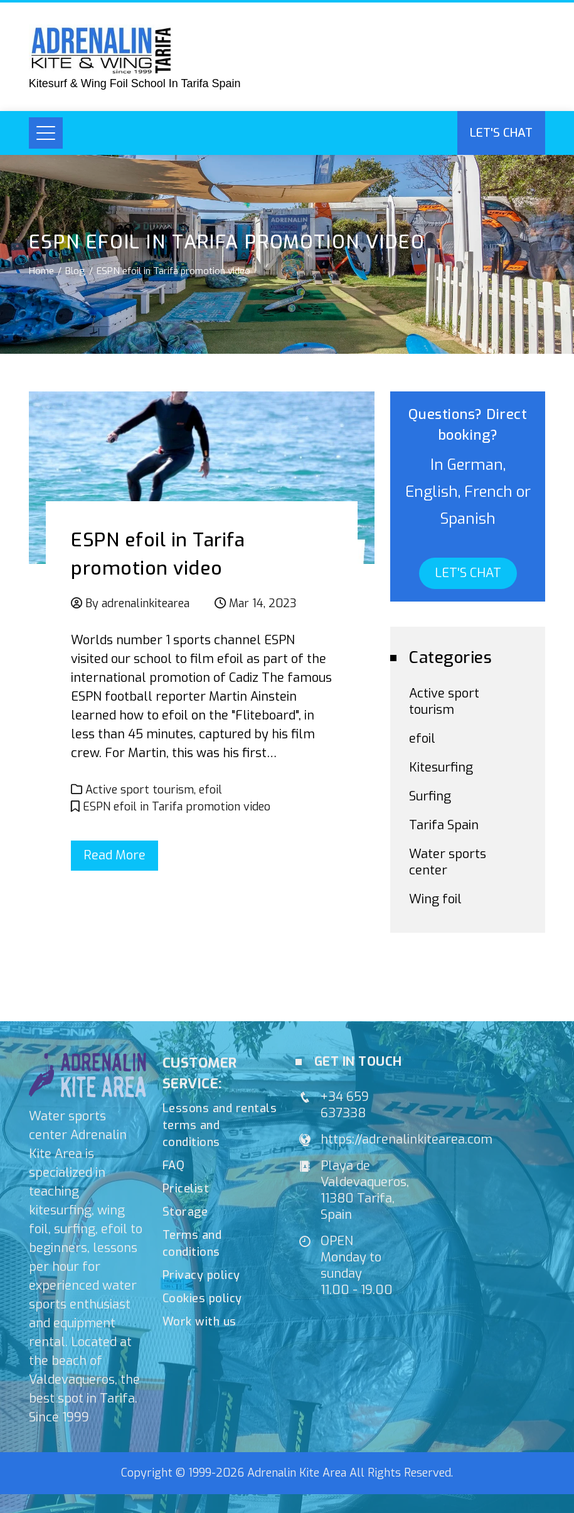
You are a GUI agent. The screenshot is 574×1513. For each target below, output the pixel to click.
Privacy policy (201, 1275)
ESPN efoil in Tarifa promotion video (176, 806)
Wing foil (435, 899)
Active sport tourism (139, 789)
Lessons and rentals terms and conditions (219, 1125)
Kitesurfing (441, 767)
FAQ (173, 1165)
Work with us (199, 1321)
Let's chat (501, 133)
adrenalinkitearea (145, 603)
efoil (210, 789)
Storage (185, 1211)
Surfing (430, 796)
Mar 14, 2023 (263, 603)
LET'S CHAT (468, 573)
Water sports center (447, 862)
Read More (114, 855)
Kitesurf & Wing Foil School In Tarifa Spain (135, 83)
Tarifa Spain (444, 825)
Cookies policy (202, 1298)
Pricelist (186, 1188)
